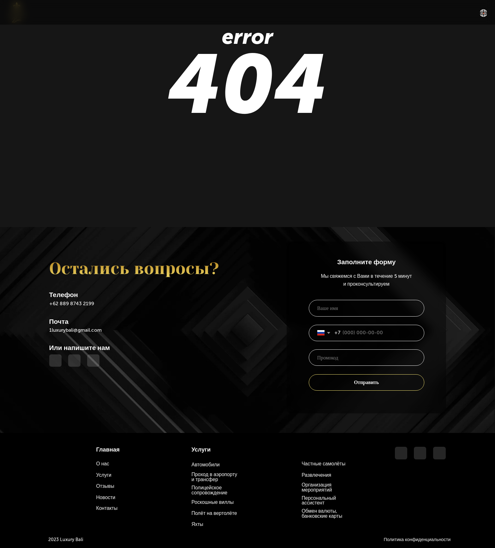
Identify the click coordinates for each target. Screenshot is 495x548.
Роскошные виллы (212, 502)
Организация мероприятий (316, 487)
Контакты (107, 508)
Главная (108, 449)
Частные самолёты (323, 464)
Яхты (197, 524)
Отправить (366, 382)
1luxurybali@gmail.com (75, 330)
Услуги (103, 475)
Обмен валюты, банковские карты (321, 513)
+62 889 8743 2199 (71, 303)
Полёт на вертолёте (214, 513)
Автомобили (205, 465)
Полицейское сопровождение (209, 490)
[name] (366, 308)
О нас (102, 464)
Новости (106, 497)
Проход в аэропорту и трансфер (214, 476)
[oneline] (366, 357)
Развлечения (316, 475)
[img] (483, 13)
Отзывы (105, 486)
